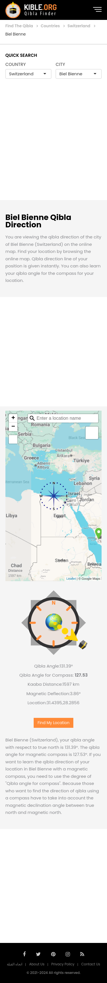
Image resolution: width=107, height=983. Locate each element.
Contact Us (90, 964)
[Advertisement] (53, 145)
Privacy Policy (62, 964)
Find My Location (54, 723)
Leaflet (71, 578)
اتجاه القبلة (14, 964)
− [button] (13, 427)
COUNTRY (15, 64)
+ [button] (13, 418)
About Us (37, 964)
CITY (60, 64)
